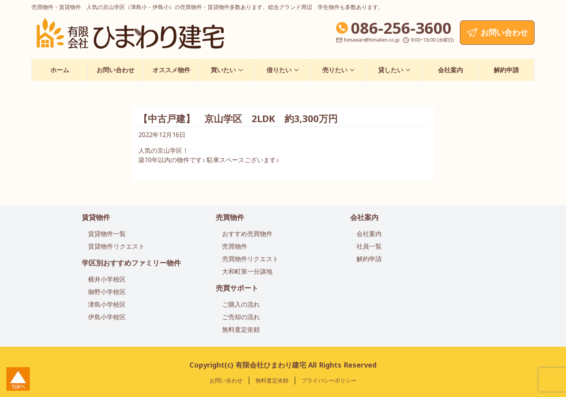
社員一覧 (369, 246)
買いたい (227, 70)
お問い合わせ (115, 70)
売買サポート (237, 288)
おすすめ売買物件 (247, 233)
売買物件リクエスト (250, 258)
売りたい (338, 70)
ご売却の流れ (241, 317)
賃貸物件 (96, 217)
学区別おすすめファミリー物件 (131, 262)
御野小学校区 (107, 291)
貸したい (394, 70)
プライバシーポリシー (329, 380)
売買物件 (230, 217)
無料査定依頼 (241, 329)
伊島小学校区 (107, 317)
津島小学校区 (107, 304)
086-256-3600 (401, 27)
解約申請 (506, 70)
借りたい (283, 70)
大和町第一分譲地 (247, 271)
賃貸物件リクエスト (116, 246)
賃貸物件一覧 (107, 233)
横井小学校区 (107, 279)
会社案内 (450, 70)
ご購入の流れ (241, 304)
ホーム (59, 70)
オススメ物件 (171, 70)
